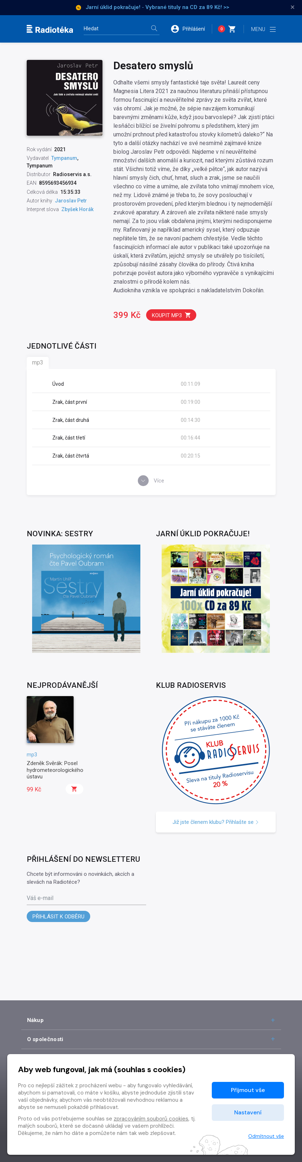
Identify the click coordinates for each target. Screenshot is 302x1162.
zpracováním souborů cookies (151, 1118)
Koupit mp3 (171, 315)
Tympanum (64, 158)
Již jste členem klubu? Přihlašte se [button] (215, 822)
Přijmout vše (248, 1090)
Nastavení (248, 1112)
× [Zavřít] (292, 7)
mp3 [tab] (37, 362)
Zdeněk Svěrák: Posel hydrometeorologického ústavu (55, 770)
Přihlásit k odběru (58, 916)
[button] (191, 29)
